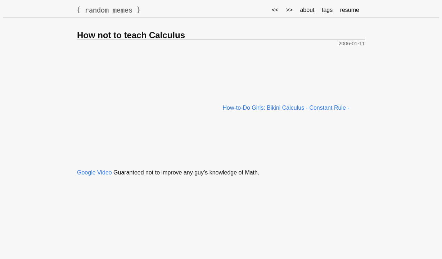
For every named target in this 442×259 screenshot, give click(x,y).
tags (327, 10)
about (307, 10)
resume (349, 10)
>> (289, 10)
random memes (108, 10)
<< (275, 10)
